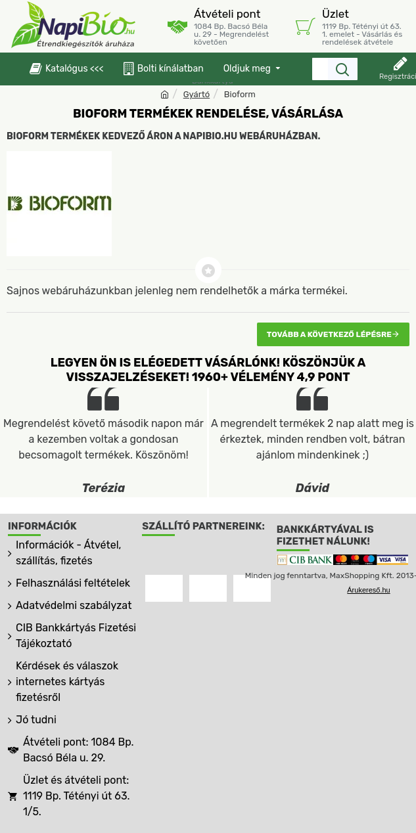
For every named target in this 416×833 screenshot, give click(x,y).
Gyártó (196, 94)
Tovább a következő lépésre (329, 334)
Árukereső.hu (368, 590)
